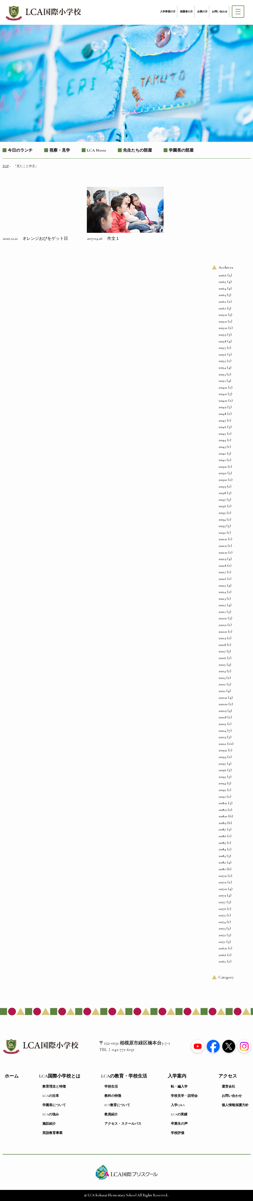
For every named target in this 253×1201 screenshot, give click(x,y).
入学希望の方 (167, 11)
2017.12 (223, 876)
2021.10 (223, 632)
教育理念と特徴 (54, 1086)
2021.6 (222, 658)
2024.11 (223, 394)
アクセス (227, 1076)
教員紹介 (111, 1114)
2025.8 (222, 341)
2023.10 (223, 480)
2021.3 (222, 678)
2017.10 (223, 889)
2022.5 (222, 585)
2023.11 (222, 473)
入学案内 (177, 1076)
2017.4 (222, 922)
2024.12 (223, 387)
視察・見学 (59, 150)
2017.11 (222, 882)
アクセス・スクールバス (122, 1124)
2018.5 (222, 843)
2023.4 (222, 519)
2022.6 (222, 579)
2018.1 (222, 869)
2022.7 (222, 572)
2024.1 (222, 460)
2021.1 (222, 691)
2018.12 (223, 803)
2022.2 (222, 605)
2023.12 (223, 466)
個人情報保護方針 (235, 1105)
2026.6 (222, 275)
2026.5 (222, 282)
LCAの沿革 (50, 1096)
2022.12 (223, 539)
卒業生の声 (179, 1124)
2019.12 (223, 750)
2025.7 (222, 348)
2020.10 (223, 704)
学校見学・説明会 (184, 1096)
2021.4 (222, 671)
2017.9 (222, 895)
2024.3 (222, 447)
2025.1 (222, 381)
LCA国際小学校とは (59, 1076)
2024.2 (222, 453)
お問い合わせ (219, 11)
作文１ (113, 238)
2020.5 (222, 724)
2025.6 (222, 354)
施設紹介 (49, 1124)
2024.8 (222, 414)
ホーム (12, 1076)
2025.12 (223, 315)
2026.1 (222, 308)
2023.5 (222, 513)
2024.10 (223, 400)
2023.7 (222, 499)
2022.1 (222, 612)
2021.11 (222, 625)
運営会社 (228, 1086)
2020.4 (222, 731)
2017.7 (222, 902)
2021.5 (222, 665)
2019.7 (222, 764)
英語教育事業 (52, 1133)
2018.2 (222, 862)
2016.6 (222, 955)
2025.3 (222, 374)
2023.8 (222, 493)
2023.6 (222, 506)
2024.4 (222, 440)
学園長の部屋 (181, 150)
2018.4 (222, 849)
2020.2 (222, 744)
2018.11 (223, 810)
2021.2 (222, 684)
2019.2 (222, 790)
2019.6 (222, 770)
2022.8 (222, 565)
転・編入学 (179, 1086)
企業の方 (202, 11)
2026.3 (222, 295)
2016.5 (222, 961)
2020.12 (223, 698)
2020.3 (222, 737)
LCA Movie (96, 150)
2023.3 (222, 526)
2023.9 (222, 486)
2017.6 (222, 909)
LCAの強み (50, 1114)
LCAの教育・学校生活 (124, 1076)
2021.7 (222, 651)
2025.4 (222, 367)
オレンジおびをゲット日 (45, 238)
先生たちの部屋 (137, 150)
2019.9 (222, 757)
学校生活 (111, 1086)
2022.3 (222, 598)
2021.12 (223, 618)
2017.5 (222, 915)
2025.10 (223, 328)
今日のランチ (20, 150)
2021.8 (222, 645)
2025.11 (223, 321)
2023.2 (222, 532)
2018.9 (222, 823)
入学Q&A (178, 1105)
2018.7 (222, 829)
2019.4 (222, 783)
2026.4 (222, 288)
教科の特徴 (112, 1096)
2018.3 (222, 856)
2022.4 (222, 592)
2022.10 (223, 552)
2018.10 (223, 816)
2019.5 (222, 777)
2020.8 (222, 717)
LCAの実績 (179, 1114)
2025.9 (222, 334)
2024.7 (222, 420)
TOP (6, 166)
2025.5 (222, 361)
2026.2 (222, 301)
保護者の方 (186, 11)
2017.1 (222, 942)
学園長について (54, 1105)
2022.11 (223, 546)
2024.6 (222, 427)
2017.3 (222, 928)
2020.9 (222, 711)
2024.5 (222, 433)
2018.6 (222, 836)
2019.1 (222, 797)
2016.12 (223, 948)
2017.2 (222, 935)
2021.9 (222, 638)
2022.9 (222, 559)
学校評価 (177, 1133)
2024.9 (222, 407)
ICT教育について (117, 1105)
